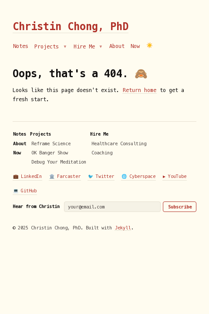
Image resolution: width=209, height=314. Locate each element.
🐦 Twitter (101, 176)
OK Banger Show (49, 152)
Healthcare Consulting (118, 143)
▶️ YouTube (174, 176)
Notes (20, 46)
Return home (139, 90)
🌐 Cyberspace (138, 176)
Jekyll (123, 227)
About (117, 46)
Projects (48, 47)
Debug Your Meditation (58, 161)
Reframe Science (51, 143)
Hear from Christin (36, 206)
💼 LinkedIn (27, 176)
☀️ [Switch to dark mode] (149, 45)
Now (135, 46)
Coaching (101, 152)
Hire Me (86, 47)
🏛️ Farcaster (65, 176)
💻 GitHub (25, 190)
